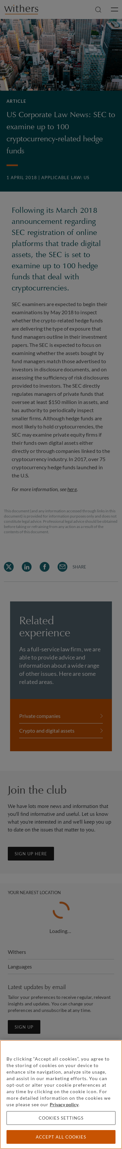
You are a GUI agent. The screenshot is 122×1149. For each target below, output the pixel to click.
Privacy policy (64, 1104)
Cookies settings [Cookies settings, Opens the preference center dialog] (61, 1118)
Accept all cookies (61, 1137)
